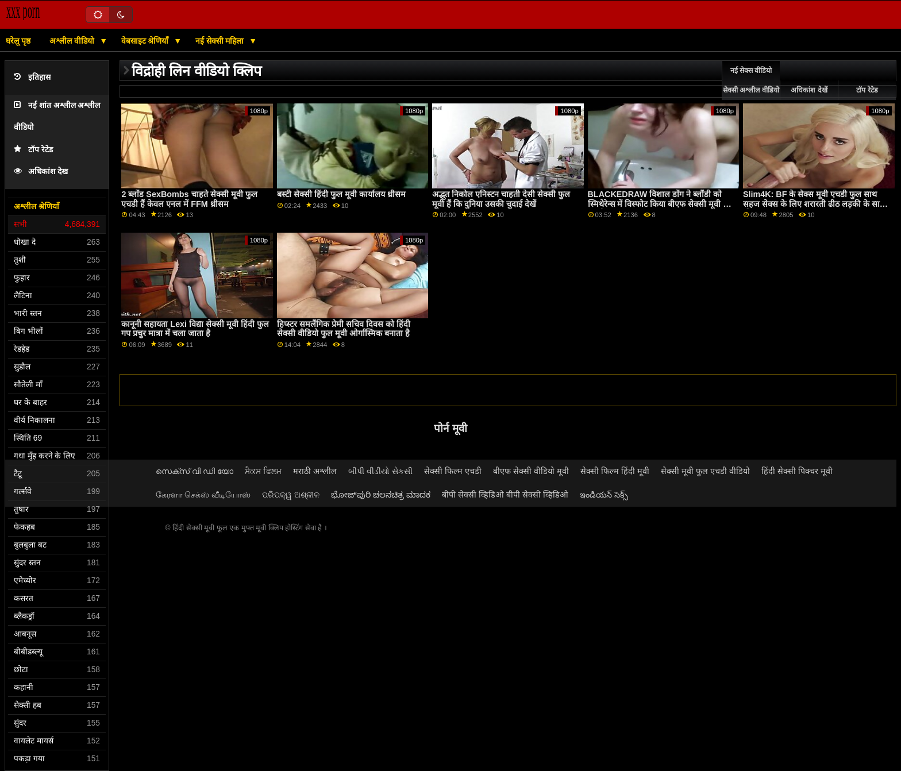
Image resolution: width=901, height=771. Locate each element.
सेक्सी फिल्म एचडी (453, 471)
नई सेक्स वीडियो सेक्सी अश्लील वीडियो (751, 80)
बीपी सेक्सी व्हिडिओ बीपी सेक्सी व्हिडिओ (505, 494)
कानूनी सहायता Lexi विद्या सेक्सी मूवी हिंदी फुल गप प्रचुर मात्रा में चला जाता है (195, 328)
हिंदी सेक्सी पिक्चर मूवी (797, 471)
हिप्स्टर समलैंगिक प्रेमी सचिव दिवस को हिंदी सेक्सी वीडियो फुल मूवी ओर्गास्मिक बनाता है (343, 328)
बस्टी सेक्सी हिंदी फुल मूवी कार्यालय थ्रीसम (341, 194)
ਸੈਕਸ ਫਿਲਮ (263, 471)
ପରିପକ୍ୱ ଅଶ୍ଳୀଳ (290, 494)
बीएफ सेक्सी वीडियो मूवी (531, 471)
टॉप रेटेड (33, 149)
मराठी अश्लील (315, 471)
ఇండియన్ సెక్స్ (604, 494)
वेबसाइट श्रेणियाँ (146, 40)
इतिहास (32, 77)
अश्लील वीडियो (73, 40)
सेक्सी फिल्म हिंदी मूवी (614, 471)
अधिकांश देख (41, 171)
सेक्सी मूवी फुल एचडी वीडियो (705, 471)
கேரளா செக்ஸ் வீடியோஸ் (203, 494)
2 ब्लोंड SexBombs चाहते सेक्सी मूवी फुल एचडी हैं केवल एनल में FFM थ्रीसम (189, 199)
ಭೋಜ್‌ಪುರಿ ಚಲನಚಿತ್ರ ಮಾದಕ (380, 494)
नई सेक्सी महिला (221, 40)
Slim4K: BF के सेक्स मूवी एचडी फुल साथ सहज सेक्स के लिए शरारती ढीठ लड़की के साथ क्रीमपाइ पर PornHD (814, 204)
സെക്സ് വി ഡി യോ (194, 471)
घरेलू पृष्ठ (18, 40)
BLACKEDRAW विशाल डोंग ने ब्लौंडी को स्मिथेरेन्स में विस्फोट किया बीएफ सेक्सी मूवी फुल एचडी (662, 204)
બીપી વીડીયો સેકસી (380, 471)
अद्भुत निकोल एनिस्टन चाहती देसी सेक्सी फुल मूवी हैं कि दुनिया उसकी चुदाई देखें (501, 199)
